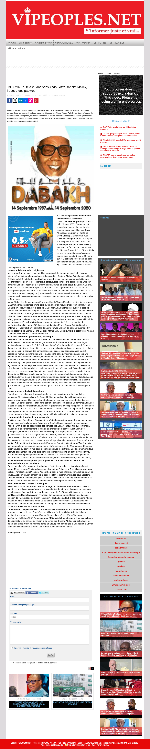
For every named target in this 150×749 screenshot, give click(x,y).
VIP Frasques (83, 43)
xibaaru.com (121, 589)
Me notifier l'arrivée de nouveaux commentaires (33, 648)
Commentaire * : (16, 622)
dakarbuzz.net (121, 543)
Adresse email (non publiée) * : (22, 605)
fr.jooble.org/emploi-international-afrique (121, 552)
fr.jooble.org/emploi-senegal (121, 557)
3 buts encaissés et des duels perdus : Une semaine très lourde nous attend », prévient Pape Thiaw (120, 434)
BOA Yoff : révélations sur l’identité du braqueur (72, 703)
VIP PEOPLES (117, 43)
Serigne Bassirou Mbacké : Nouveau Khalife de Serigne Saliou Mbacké (120, 298)
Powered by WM (103, 745)
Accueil (12, 43)
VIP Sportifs (25, 43)
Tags (93, 745)
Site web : (14, 613)
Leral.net (121, 566)
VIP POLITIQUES (64, 43)
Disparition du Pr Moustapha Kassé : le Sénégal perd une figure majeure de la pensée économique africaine (120, 151)
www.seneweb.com (121, 585)
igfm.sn (121, 562)
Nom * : (13, 596)
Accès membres (47, 745)
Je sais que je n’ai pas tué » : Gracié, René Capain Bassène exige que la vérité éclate (120, 137)
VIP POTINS (100, 43)
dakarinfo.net (121, 548)
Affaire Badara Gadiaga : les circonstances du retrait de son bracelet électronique (29, 704)
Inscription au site (84, 745)
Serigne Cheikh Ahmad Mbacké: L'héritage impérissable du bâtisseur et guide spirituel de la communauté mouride (120, 414)
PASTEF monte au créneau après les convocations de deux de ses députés (117, 159)
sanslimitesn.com (121, 576)
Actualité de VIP (43, 43)
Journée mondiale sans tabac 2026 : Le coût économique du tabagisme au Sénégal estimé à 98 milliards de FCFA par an (121, 356)
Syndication (71, 745)
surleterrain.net (121, 580)
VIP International (16, 48)
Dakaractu (121, 538)
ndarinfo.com (121, 571)
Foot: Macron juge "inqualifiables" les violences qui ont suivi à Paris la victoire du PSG (120, 336)
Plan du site (58, 745)
